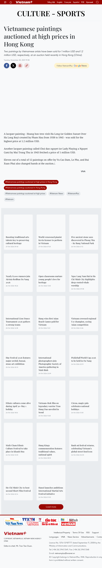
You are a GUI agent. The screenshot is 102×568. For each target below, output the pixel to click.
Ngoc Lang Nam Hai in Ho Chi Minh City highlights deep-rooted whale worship (83, 281)
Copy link (26, 65)
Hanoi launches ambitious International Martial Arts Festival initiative (51, 490)
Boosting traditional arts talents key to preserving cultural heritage (17, 240)
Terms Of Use (78, 532)
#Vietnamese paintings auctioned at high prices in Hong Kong (31, 181)
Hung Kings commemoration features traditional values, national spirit (50, 450)
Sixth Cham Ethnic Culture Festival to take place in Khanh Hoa (17, 448)
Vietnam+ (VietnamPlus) (24, 2)
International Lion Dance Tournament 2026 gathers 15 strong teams (18, 321)
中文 (82, 2)
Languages (54, 537)
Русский (89, 2)
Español (76, 2)
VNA (63, 537)
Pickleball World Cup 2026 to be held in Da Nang (83, 359)
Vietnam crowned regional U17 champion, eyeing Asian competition (83, 321)
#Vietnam (9, 199)
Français (67, 2)
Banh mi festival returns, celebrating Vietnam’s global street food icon (82, 448)
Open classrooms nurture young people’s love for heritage (50, 279)
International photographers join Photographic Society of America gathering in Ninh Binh (50, 363)
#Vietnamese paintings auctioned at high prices (25, 193)
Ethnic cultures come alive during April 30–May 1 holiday (18, 406)
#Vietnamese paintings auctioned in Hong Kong (25, 187)
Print (20, 65)
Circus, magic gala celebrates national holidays (80, 406)
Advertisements (87, 537)
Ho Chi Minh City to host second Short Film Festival (18, 489)
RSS (88, 532)
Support (95, 532)
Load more (51, 506)
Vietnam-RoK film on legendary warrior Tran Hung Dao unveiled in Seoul (50, 408)
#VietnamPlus (73, 193)
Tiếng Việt (51, 2)
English (59, 2)
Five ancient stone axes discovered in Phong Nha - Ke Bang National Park (83, 240)
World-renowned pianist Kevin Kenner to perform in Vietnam (50, 240)
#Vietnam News (56, 193)
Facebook (6, 65)
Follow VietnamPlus (65, 65)
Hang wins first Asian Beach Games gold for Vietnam (49, 321)
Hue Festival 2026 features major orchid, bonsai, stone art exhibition (18, 360)
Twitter (13, 65)
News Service (73, 537)
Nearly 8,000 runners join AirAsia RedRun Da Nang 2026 (18, 279)
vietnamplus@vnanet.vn (65, 553)
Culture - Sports (51, 13)
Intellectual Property (62, 532)
